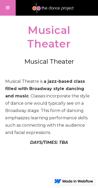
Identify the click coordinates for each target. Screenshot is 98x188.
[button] (8, 8)
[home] (53, 8)
